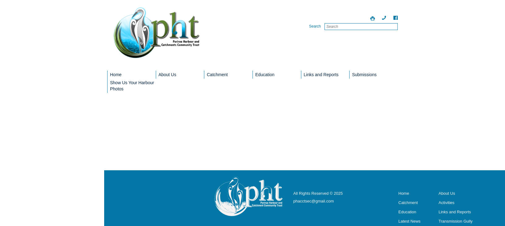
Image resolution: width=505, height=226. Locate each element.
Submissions (364, 74)
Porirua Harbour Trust (156, 37)
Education (264, 74)
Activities (446, 202)
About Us (167, 74)
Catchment (217, 74)
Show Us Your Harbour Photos (132, 85)
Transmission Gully (456, 221)
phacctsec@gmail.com (313, 201)
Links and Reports (321, 74)
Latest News (409, 221)
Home (115, 74)
